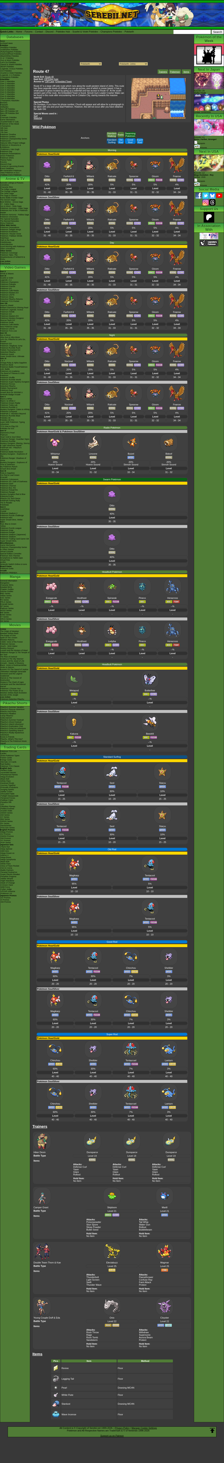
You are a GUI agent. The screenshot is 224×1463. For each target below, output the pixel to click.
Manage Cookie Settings (144, 1428)
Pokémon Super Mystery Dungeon (14, 382)
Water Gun (144, 1224)
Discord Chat (5, 164)
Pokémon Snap (6, 530)
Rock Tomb (92, 1337)
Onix (112, 1317)
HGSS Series (6, 610)
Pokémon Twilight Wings (10, 229)
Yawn (76, 1169)
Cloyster (164, 1317)
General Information (8, 581)
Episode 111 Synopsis (205, 140)
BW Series (4, 613)
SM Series (4, 621)
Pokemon (175, 71)
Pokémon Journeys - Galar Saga (14, 208)
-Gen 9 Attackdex (7, 98)
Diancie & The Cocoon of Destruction (10, 679)
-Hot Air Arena (6, 868)
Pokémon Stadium (8, 537)
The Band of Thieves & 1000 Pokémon (12, 374)
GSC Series (5, 598)
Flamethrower (146, 1277)
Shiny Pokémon (7, 223)
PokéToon (4, 238)
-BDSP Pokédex (7, 67)
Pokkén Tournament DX (10, 350)
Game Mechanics (7, 120)
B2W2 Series (5, 615)
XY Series (4, 617)
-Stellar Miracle (6, 879)
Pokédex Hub (63, 31)
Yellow (3, 526)
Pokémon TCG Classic (10, 766)
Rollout (76, 1174)
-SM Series (5, 815)
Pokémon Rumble (7, 441)
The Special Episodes (9, 219)
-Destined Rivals (7, 783)
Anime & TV (15, 179)
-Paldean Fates (6, 800)
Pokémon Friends (7, 286)
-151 (2, 804)
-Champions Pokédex (9, 77)
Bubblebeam (145, 1229)
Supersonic (145, 1335)
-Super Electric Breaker (10, 874)
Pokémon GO (6, 288)
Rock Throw (92, 1332)
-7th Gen (4, 132)
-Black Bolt (4, 779)
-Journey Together (7, 785)
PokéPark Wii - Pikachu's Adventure (10, 449)
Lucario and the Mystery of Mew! (14, 650)
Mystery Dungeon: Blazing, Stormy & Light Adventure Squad (15, 444)
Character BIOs (6, 585)
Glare (76, 1172)
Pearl (64, 1387)
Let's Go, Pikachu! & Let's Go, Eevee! (13, 340)
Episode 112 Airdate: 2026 (204, 175)
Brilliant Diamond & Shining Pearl (14, 308)
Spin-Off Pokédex (7, 109)
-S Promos (4, 900)
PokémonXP (5, 141)
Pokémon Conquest (8, 411)
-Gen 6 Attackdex (7, 92)
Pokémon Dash (6, 484)
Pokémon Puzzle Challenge (12, 515)
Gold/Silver (5, 509)
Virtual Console (6, 551)
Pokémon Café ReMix (9, 291)
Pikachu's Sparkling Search (11, 730)
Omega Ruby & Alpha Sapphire (13, 363)
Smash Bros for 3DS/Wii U (11, 392)
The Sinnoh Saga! (7, 200)
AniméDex (4, 185)
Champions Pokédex (111, 31)
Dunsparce (92, 1152)
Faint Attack (145, 1282)
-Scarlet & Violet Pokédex (11, 73)
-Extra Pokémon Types (10, 756)
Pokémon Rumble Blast (10, 416)
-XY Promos (5, 840)
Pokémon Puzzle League (10, 528)
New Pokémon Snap (9, 327)
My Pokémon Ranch (8, 467)
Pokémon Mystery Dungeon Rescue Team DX (12, 319)
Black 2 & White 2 (7, 401)
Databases (15, 37)
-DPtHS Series (6, 821)
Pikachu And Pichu (8, 711)
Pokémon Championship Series (13, 139)
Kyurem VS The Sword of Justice (14, 669)
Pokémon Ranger (7, 492)
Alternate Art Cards (8, 762)
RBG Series (5, 593)
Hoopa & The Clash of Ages (12, 682)
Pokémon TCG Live (8, 331)
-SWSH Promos (7, 836)
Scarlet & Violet (6, 278)
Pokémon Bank (6, 365)
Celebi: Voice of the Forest (11, 642)
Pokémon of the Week (9, 124)
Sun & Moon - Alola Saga (11, 206)
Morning (112, 150)
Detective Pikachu (7, 352)
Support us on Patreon (112, 1435)
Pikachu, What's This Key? (11, 739)
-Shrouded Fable (7, 794)
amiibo (3, 562)
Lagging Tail (68, 1379)
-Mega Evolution (7, 777)
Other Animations (7, 249)
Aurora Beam (146, 1337)
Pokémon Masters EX (9, 293)
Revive (65, 1368)
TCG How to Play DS (9, 426)
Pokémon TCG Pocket (9, 301)
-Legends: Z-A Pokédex (10, 75)
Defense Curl (80, 1167)
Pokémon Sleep (7, 297)
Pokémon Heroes (7, 644)
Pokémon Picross (7, 384)
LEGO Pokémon (7, 156)
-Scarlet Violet (6, 811)
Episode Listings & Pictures (11, 183)
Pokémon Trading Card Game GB (14, 539)
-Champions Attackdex (9, 100)
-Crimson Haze (6, 885)
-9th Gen (4, 128)
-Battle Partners (7, 870)
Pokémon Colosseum (9, 479)
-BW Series (5, 819)
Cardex (3, 115)
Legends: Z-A (6, 280)
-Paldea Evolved (7, 809)
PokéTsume (5, 263)
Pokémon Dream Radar (10, 403)
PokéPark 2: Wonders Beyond (13, 414)
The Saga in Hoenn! (8, 196)
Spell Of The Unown (8, 638)
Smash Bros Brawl (8, 469)
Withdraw (144, 1332)
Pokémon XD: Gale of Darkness (13, 481)
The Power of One (8, 635)
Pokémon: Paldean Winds (11, 236)
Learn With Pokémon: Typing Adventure (12, 423)
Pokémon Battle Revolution (11, 452)
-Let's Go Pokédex (8, 62)
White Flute (67, 1395)
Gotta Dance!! (6, 718)
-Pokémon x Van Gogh (9, 149)
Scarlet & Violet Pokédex (85, 31)
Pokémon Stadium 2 (8, 513)
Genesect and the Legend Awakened (11, 675)
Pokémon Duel (6, 390)
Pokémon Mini (6, 518)
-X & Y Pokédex (7, 58)
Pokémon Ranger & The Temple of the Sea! (14, 653)
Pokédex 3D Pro (7, 420)
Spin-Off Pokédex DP (9, 111)
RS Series (4, 600)
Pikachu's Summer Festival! (12, 720)
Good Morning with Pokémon (12, 246)
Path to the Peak (7, 240)
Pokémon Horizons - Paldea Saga (14, 215)
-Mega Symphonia (8, 859)
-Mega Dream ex (7, 853)
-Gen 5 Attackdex (7, 90)
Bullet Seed (92, 1229)
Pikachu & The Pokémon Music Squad (13, 742)
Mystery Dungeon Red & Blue (12, 494)
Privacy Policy (122, 1428)
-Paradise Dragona (8, 876)
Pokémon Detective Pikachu (12, 699)
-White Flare (5, 781)
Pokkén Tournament (8, 388)
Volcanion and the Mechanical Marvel (13, 685)
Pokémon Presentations (10, 154)
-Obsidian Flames (7, 806)
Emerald (3, 477)
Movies (15, 625)
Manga (15, 576)
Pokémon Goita (6, 568)
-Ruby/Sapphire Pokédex (10, 52)
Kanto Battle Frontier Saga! (11, 198)
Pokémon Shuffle (7, 378)
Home (19, 31)
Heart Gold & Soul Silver (10, 437)
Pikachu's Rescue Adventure (12, 709)
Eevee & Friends (7, 737)
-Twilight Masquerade (9, 796)
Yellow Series (6, 596)
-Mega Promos (6, 832)
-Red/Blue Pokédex (8, 47)
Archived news (6, 43)
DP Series (4, 606)
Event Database (7, 168)
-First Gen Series (7, 828)
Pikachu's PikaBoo (8, 714)
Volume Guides (6, 591)
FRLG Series (5, 602)
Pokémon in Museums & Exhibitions (10, 146)
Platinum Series (7, 608)
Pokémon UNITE (7, 295)
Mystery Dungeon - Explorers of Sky (13, 455)
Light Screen (92, 1279)
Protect (142, 1285)
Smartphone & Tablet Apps (11, 558)
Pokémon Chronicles (9, 217)
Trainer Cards (6, 758)
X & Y (2, 361)
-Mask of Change (7, 883)
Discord (49, 31)
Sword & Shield (6, 305)
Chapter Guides (7, 589)
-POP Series (5, 842)
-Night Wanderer (7, 881)
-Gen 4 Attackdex (7, 88)
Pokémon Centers (7, 137)
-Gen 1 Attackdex (7, 81)
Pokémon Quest (7, 354)
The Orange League (8, 191)
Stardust (66, 1404)
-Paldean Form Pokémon (10, 175)
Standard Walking (111, 134)
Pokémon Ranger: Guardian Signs (14, 439)
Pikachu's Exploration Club (11, 726)
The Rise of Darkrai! (8, 657)
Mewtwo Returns (7, 640)
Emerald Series (6, 604)
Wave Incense (69, 1414)
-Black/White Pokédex (9, 56)
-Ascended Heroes (8, 772)
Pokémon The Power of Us (11, 691)
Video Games (15, 267)
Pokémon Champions (9, 282)
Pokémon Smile (7, 322)
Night (112, 335)
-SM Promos (5, 838)
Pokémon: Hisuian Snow (10, 234)
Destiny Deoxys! (7, 648)
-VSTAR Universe (7, 891)
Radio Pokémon (112, 427)
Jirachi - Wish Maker (9, 646)
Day (112, 242)
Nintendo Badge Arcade (10, 394)
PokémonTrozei (7, 496)
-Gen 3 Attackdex (7, 86)
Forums (28, 31)
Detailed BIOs (6, 587)
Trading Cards (15, 747)
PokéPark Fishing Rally (10, 501)
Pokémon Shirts (7, 158)
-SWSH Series (6, 813)
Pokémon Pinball (7, 532)
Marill (164, 1207)
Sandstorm (92, 1340)
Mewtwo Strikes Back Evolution (13, 693)
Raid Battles (5, 764)
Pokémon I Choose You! (10, 688)
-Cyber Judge (6, 889)
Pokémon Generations (9, 227)
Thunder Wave (94, 1285)
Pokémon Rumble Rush (10, 348)
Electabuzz (112, 1262)
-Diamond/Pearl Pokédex (10, 54)
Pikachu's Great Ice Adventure (13, 728)
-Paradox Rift (5, 802)
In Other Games (7, 549)
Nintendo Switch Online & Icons (13, 564)
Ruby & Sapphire (7, 473)
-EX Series (4, 823)
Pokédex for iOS (7, 428)
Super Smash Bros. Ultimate (12, 356)
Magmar (164, 1262)
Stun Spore (92, 1224)
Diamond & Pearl (7, 433)
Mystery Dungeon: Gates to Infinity (14, 409)
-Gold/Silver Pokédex (9, 50)
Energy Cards (6, 760)
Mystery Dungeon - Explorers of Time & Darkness (13, 463)
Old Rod (121, 141)
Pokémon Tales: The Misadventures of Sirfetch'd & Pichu (12, 257)
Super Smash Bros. (8, 541)
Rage (89, 1335)
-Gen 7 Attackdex (7, 94)
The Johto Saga (7, 193)
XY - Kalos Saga (7, 204)
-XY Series (4, 817)
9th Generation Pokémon (10, 170)
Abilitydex (4, 107)
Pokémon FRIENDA (8, 573)
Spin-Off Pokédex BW (9, 113)
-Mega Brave (5, 857)
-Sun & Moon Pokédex (9, 60)
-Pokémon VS (6, 893)
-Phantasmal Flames (9, 775)
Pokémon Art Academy (10, 371)
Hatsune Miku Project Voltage (12, 143)
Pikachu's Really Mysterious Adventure (12, 734)
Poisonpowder (93, 1222)
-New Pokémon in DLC (10, 173)
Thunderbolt (92, 1277)
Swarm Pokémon (112, 479)
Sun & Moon (5, 335)
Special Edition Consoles (10, 554)
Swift (88, 1282)
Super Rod (140, 141)
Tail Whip (143, 1222)
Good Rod (130, 141)
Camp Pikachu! (6, 716)
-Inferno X (4, 855)
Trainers (163, 71)
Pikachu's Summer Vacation (12, 707)
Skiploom (112, 1207)
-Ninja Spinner (6, 849)
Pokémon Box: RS (8, 488)
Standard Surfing (111, 141)
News (2, 41)
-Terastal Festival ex (8, 872)
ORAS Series (6, 619)
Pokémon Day (6, 151)
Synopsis (199, 181)
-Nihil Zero (4, 851)
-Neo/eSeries (5, 826)
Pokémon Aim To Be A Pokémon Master (14, 211)
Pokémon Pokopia (8, 284)
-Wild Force (5, 887)
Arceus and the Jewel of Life (12, 661)
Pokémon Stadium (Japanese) (13, 534)
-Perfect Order (6, 770)
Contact (39, 31)
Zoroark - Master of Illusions (12, 663)
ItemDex (3, 103)
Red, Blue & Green (8, 524)
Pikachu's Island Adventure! (12, 724)
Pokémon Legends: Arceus (11, 310)
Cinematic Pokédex (8, 117)
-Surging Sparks (7, 789)
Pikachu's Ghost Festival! (11, 722)
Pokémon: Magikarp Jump (11, 346)
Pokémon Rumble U (8, 407)
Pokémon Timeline (8, 134)
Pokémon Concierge (9, 253)
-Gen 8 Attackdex (7, 96)
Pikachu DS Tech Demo (10, 498)
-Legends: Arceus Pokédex (11, 69)
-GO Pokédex (6, 71)
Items (186, 71)
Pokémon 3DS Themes (10, 556)
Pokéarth (129, 31)
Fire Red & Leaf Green (10, 475)
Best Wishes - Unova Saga (11, 202)
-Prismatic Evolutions (9, 787)
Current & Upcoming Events (12, 166)
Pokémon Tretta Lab (8, 405)
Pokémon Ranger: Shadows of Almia (13, 459)
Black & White (6, 399)
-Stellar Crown (6, 792)
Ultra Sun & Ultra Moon (10, 337)
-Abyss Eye (5, 847)
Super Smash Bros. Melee (11, 520)
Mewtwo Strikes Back (9, 633)
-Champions (5, 126)
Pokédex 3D (5, 418)
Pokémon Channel (8, 486)
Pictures (200, 148)
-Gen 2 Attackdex (7, 84)
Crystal (3, 511)
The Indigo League (8, 189)
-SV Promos (5, 834)
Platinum (4, 435)
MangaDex (5, 583)
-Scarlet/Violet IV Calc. (9, 122)
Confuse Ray (146, 1279)
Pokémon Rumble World (10, 380)
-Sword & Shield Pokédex (11, 64)
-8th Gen (4, 130)
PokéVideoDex (6, 244)
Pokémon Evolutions (9, 232)
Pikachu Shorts (15, 703)
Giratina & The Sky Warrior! (12, 659)
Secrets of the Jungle (9, 695)
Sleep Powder (93, 1227)
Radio (121, 134)
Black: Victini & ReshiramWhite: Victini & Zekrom (13, 666)
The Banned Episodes (9, 221)
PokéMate (4, 505)
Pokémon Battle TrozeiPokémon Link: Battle (14, 368)
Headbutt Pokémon (112, 572)
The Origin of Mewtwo (9, 631)
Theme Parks (6, 160)
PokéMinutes (5, 242)
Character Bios (6, 187)
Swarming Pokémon (130, 134)
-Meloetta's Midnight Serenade (13, 672)
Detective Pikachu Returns (11, 299)
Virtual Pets (5, 560)
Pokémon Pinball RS (9, 490)
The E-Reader (6, 503)
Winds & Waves (7, 274)
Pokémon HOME (7, 312)
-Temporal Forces (7, 798)
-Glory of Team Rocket (9, 866)
